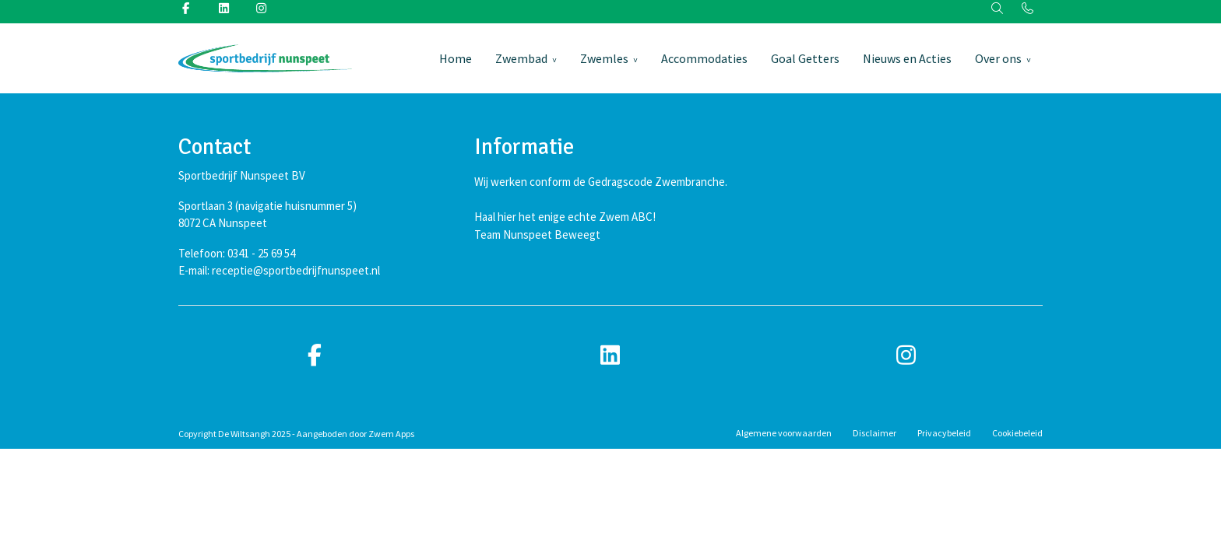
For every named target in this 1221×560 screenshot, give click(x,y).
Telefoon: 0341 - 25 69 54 (236, 253)
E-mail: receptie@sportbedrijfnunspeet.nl (279, 270)
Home (455, 58)
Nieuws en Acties (907, 58)
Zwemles (604, 58)
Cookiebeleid (1017, 433)
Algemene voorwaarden (784, 433)
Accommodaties (704, 58)
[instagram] (906, 355)
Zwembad (521, 58)
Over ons (998, 58)
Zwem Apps (391, 433)
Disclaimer (874, 433)
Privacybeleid (944, 433)
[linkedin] (610, 355)
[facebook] (314, 355)
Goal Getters (805, 58)
